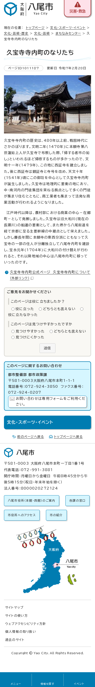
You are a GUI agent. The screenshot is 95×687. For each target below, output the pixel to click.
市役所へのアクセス (22, 515)
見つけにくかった (30, 337)
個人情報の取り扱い (20, 631)
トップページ (35, 27)
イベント (79, 684)
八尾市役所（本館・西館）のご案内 (31, 500)
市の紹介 (56, 515)
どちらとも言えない (59, 309)
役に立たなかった (23, 315)
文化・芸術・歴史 (16, 33)
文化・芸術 (42, 33)
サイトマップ (14, 607)
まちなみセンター (68, 33)
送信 (47, 348)
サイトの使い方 (16, 615)
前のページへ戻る (30, 436)
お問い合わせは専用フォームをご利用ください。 (50, 401)
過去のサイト (14, 639)
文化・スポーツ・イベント (67, 27)
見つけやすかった (30, 331)
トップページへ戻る (68, 436)
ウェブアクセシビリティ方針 (25, 623)
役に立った (25, 309)
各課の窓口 (77, 500)
